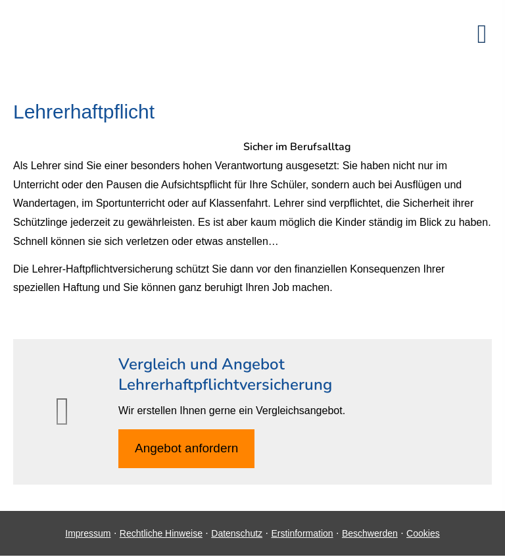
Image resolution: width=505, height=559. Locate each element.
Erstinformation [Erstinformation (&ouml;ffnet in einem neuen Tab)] (302, 533)
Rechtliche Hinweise (161, 533)
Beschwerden (370, 533)
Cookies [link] (423, 533)
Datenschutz (236, 533)
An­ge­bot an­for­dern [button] (186, 448)
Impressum (87, 533)
